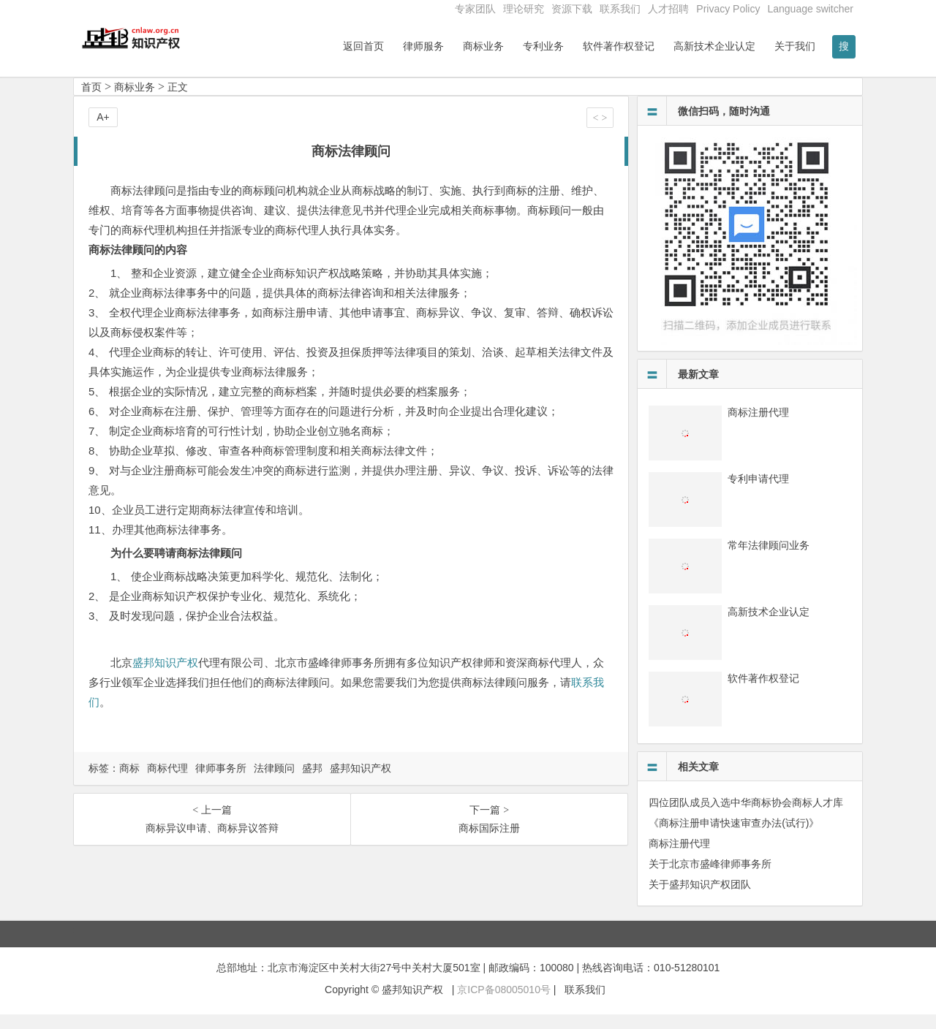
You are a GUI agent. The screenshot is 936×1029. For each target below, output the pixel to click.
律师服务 (423, 46)
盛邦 (312, 783)
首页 (91, 101)
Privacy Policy (728, 9)
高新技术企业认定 (714, 46)
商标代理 (167, 783)
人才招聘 (668, 9)
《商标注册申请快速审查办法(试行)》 (734, 837)
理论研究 (523, 9)
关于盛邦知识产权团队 (700, 899)
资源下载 (571, 9)
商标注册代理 (758, 427)
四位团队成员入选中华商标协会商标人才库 (746, 817)
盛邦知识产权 (165, 677)
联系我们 (620, 9)
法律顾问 (274, 783)
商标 (129, 783)
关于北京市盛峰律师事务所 (710, 878)
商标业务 (483, 46)
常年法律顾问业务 (768, 560)
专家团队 (475, 9)
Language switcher (810, 9)
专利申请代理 (758, 493)
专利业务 (543, 46)
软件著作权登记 (618, 46)
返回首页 (363, 46)
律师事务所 (220, 783)
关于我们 (794, 46)
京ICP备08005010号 (504, 1005)
